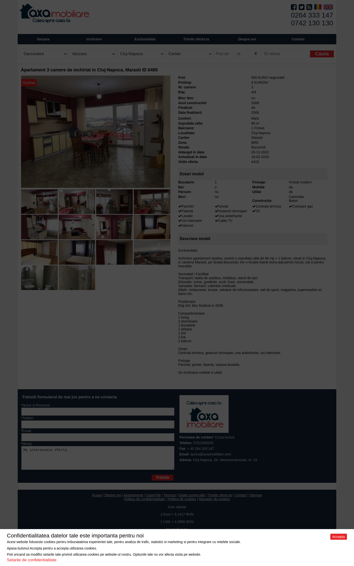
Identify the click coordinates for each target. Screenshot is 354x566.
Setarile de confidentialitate (32, 560)
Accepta (338, 537)
